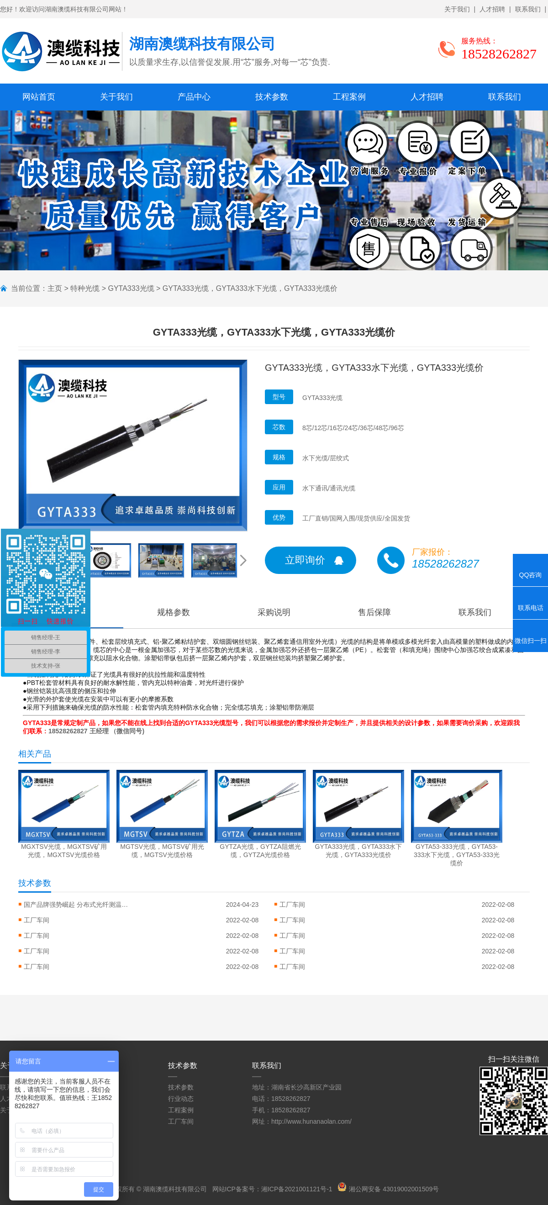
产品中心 (194, 96)
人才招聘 (492, 9)
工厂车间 (292, 904)
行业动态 (181, 1098)
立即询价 (305, 560)
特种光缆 (85, 288)
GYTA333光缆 (131, 288)
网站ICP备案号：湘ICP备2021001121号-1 (272, 1189)
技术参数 (271, 96)
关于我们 (457, 9)
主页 (54, 288)
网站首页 (38, 96)
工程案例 (349, 96)
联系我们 (528, 9)
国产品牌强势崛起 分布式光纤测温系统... (78, 904)
